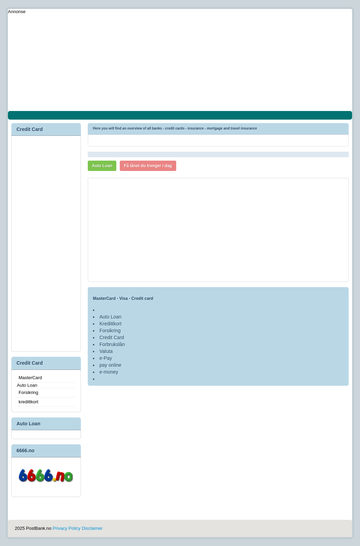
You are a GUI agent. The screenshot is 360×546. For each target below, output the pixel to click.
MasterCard (30, 377)
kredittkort (28, 401)
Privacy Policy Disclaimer (78, 528)
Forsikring (28, 392)
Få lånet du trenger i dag (148, 165)
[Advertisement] (180, 62)
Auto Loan (102, 165)
